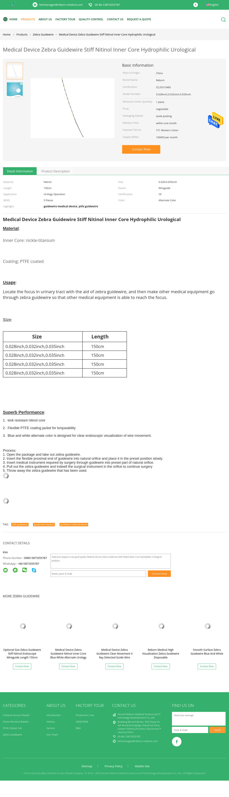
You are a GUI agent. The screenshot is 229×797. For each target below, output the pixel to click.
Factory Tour (65, 19)
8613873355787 (29, 563)
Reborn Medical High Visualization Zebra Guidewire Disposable (160, 653)
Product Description (55, 171)
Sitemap (86, 766)
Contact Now (141, 149)
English (214, 4)
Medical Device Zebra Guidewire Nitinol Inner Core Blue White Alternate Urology (68, 653)
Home (10, 19)
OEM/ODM (82, 721)
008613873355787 (35, 558)
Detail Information (20, 171)
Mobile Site (142, 766)
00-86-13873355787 (107, 4)
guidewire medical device (73, 524)
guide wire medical (44, 524)
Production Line (85, 715)
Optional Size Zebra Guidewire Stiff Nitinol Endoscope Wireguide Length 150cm (22, 653)
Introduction (54, 715)
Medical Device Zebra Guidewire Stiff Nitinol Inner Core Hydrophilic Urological (107, 34)
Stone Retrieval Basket (16, 721)
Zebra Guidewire (12, 734)
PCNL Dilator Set (12, 728)
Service (51, 728)
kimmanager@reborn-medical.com (61, 4)
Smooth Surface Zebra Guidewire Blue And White (207, 651)
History (51, 721)
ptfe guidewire (19, 524)
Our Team (52, 734)
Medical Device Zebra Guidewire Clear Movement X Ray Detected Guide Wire (114, 653)
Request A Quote (139, 19)
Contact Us (115, 19)
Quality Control (91, 19)
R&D (78, 728)
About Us (45, 19)
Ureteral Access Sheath (16, 715)
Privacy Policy (114, 766)
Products (28, 19)
